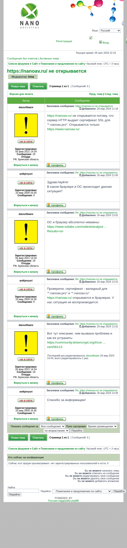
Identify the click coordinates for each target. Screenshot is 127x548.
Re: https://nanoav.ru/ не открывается (96, 172)
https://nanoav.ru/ (59, 115)
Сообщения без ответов (22, 58)
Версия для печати (21, 94)
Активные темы (49, 58)
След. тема (111, 94)
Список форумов (18, 63)
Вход (104, 42)
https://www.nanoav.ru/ (63, 129)
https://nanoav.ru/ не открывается (46, 71)
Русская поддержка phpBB (63, 500)
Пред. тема (96, 94)
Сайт (35, 63)
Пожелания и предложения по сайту (63, 63)
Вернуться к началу (26, 165)
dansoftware (93, 355)
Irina (31, 76)
